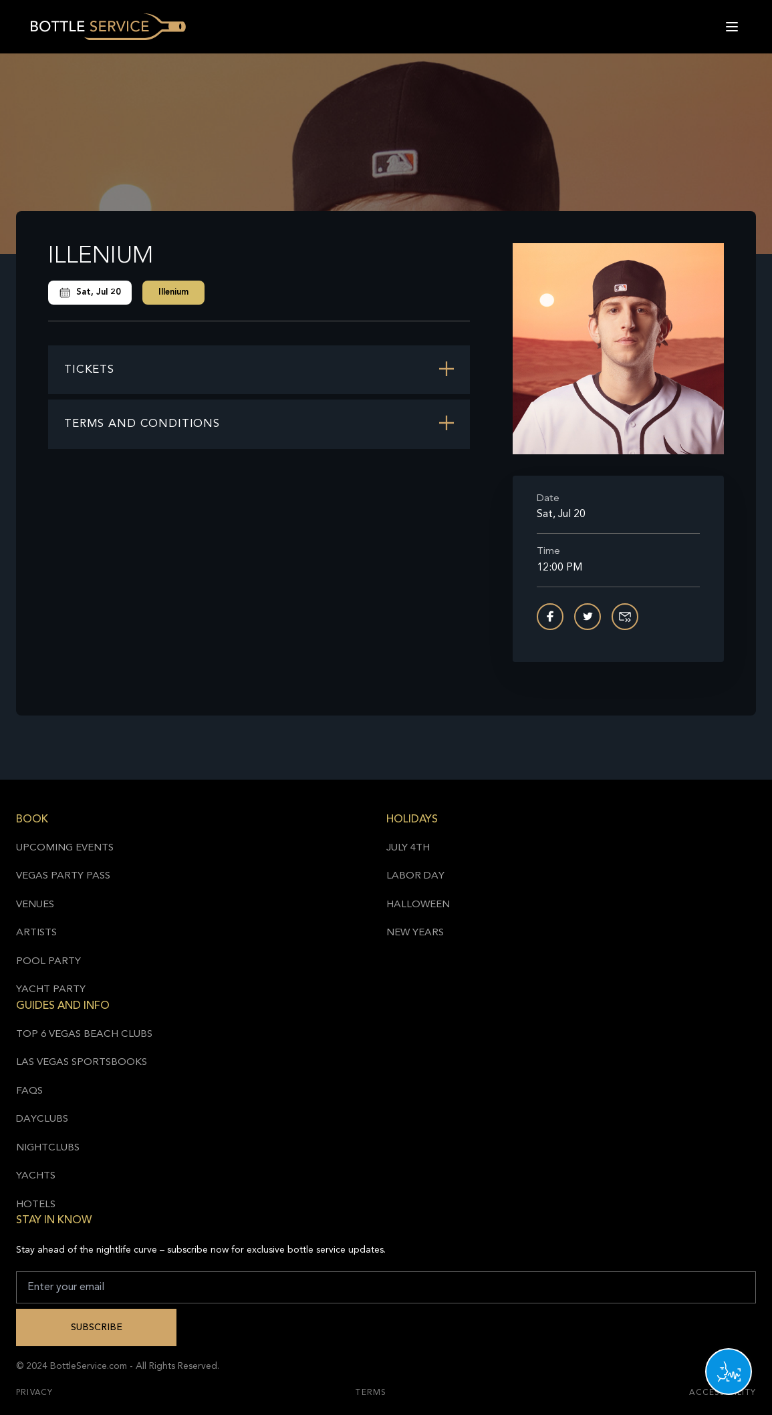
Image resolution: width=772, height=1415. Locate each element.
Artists (36, 933)
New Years (415, 933)
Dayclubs (42, 1119)
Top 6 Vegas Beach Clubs (84, 1035)
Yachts (35, 1176)
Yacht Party (51, 990)
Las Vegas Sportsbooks (81, 1063)
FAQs (29, 1091)
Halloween (418, 905)
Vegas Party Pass (63, 876)
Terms (371, 1393)
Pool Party (48, 962)
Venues (35, 905)
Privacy (34, 1393)
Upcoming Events (65, 848)
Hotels (35, 1205)
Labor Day (415, 876)
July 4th (408, 848)
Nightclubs (48, 1148)
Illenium (173, 292)
